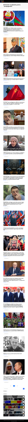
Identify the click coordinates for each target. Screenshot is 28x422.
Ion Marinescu (5, 282)
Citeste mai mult (6, 58)
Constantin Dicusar (5, 105)
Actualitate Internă (5, 53)
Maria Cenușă (4, 180)
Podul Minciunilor (5, 277)
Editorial (4, 352)
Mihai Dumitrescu (5, 80)
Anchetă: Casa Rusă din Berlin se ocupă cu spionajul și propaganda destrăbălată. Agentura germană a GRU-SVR (13, 229)
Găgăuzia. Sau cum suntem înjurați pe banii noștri (12, 353)
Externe (4, 375)
